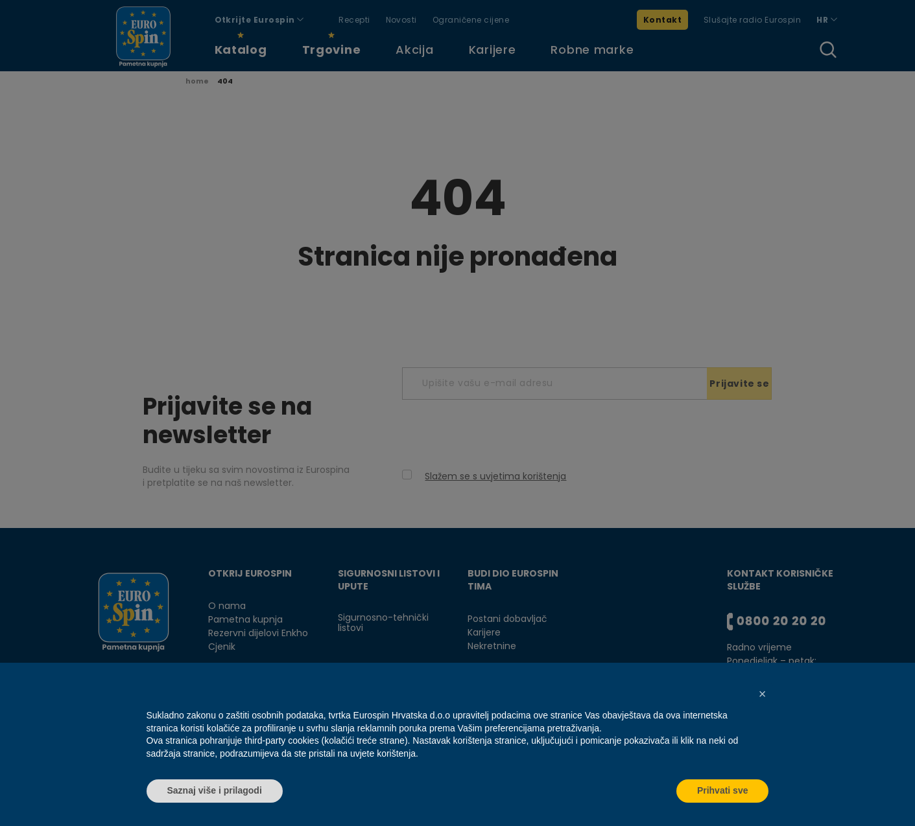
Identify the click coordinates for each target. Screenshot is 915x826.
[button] (762, 693)
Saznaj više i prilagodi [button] (214, 790)
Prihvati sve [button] (722, 790)
